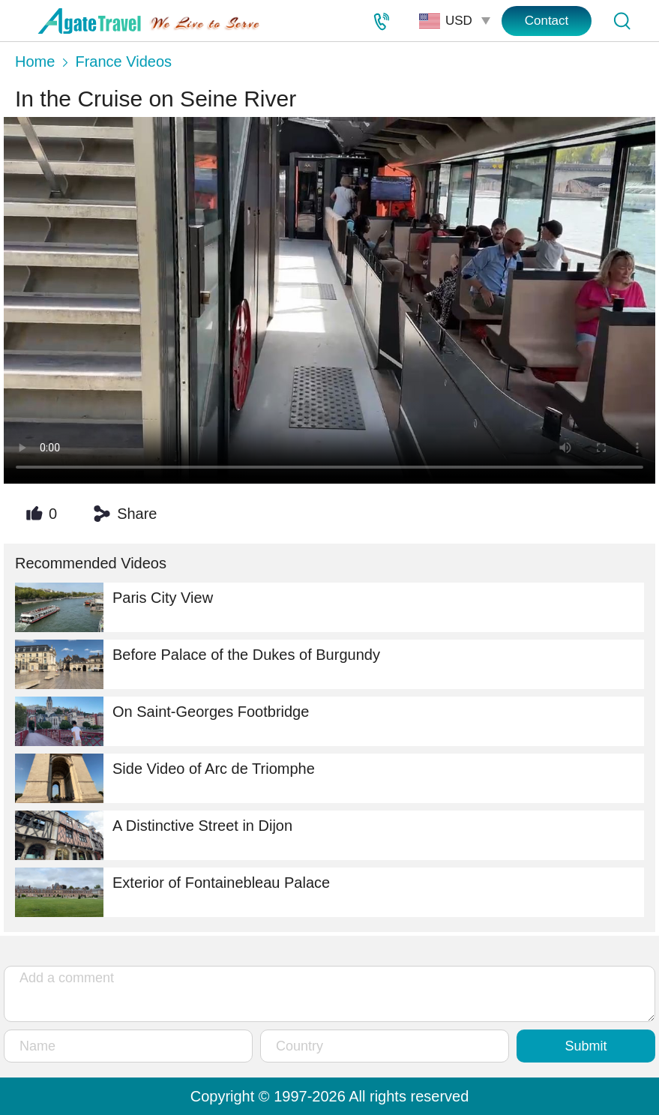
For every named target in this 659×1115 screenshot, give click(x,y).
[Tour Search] (621, 21)
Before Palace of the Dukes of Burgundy (197, 664)
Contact (547, 20)
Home (35, 61)
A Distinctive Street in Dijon (153, 835)
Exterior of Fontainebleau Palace (172, 892)
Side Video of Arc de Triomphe (165, 778)
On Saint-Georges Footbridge (162, 721)
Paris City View (114, 607)
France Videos (123, 61)
